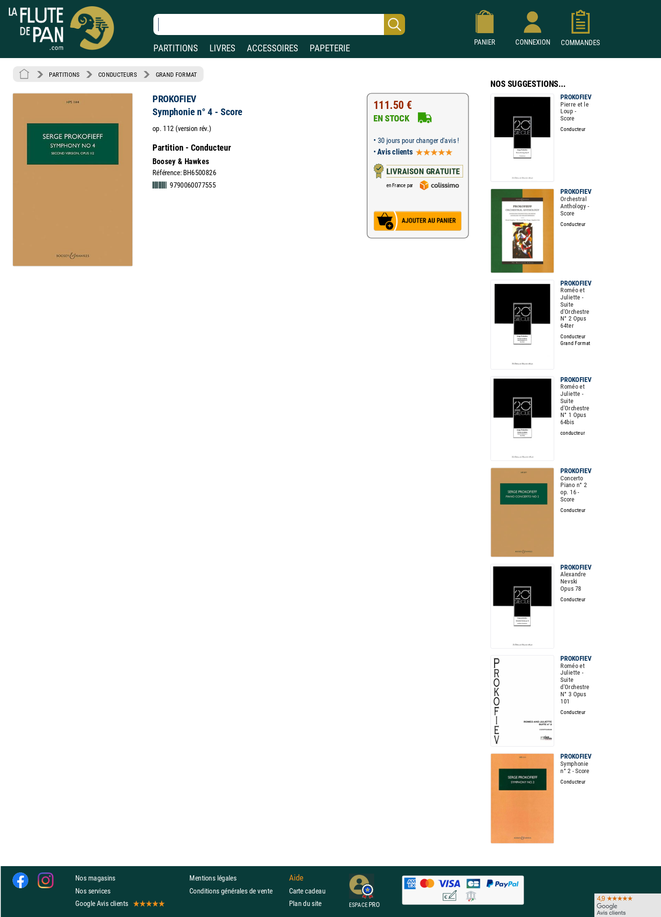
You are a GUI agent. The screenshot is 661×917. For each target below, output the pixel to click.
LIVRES (222, 48)
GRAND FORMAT (176, 74)
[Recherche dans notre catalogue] (279, 24)
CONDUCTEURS (117, 74)
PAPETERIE (330, 48)
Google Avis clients (119, 903)
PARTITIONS (175, 48)
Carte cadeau (307, 890)
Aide (296, 877)
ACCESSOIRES (272, 48)
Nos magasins (95, 878)
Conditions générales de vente (237, 890)
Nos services (92, 890)
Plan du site (305, 903)
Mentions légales (212, 878)
